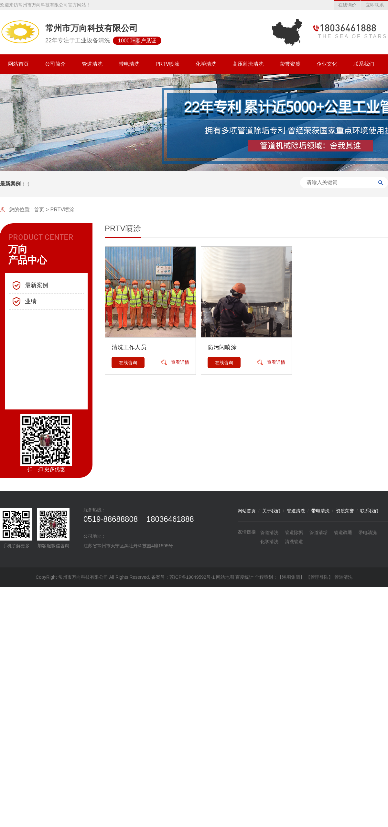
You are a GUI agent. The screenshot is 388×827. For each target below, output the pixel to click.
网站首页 (247, 510)
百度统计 (244, 577)
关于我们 (271, 510)
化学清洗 (269, 541)
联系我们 (369, 510)
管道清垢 (318, 532)
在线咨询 (128, 362)
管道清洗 (296, 510)
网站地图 (225, 577)
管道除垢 (294, 532)
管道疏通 (343, 532)
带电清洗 (320, 510)
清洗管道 (294, 541)
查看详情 (180, 362)
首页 (39, 209)
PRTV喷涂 (62, 209)
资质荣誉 (345, 510)
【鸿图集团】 (291, 577)
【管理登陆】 (319, 577)
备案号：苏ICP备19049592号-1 (183, 577)
